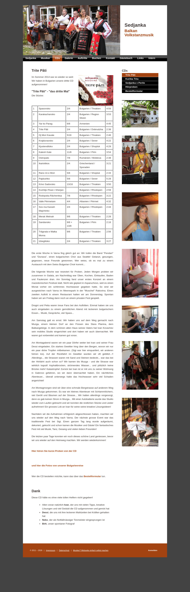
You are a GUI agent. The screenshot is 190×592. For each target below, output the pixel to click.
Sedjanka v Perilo (135, 83)
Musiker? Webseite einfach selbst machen (91, 550)
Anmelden (152, 550)
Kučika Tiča (131, 79)
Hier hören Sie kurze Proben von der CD (54, 451)
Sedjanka (144, 29)
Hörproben (131, 87)
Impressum (50, 550)
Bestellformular (134, 91)
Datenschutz (64, 550)
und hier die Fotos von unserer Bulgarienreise (57, 465)
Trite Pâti (130, 75)
